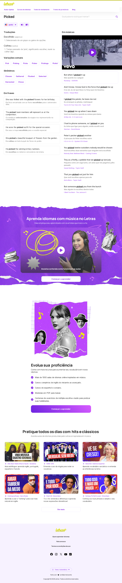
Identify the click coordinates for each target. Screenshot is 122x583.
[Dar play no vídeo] (92, 52)
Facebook (51, 554)
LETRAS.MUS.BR (9, 3)
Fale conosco (61, 541)
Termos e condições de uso (61, 546)
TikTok (70, 554)
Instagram (56, 554)
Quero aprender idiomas (61, 537)
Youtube (65, 554)
